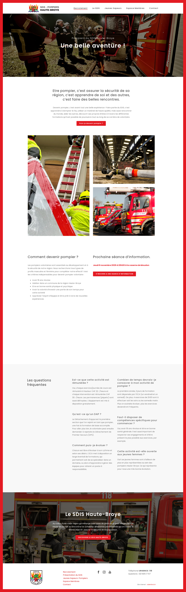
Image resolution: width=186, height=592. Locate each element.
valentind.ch (151, 584)
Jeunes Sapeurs (113, 8)
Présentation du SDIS (72, 575)
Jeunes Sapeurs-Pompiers (75, 578)
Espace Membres (135, 8)
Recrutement (81, 8)
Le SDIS (96, 8)
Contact (153, 8)
